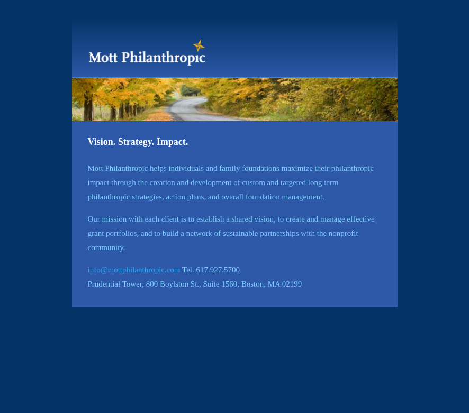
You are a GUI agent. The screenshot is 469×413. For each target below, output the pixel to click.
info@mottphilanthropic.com (134, 269)
